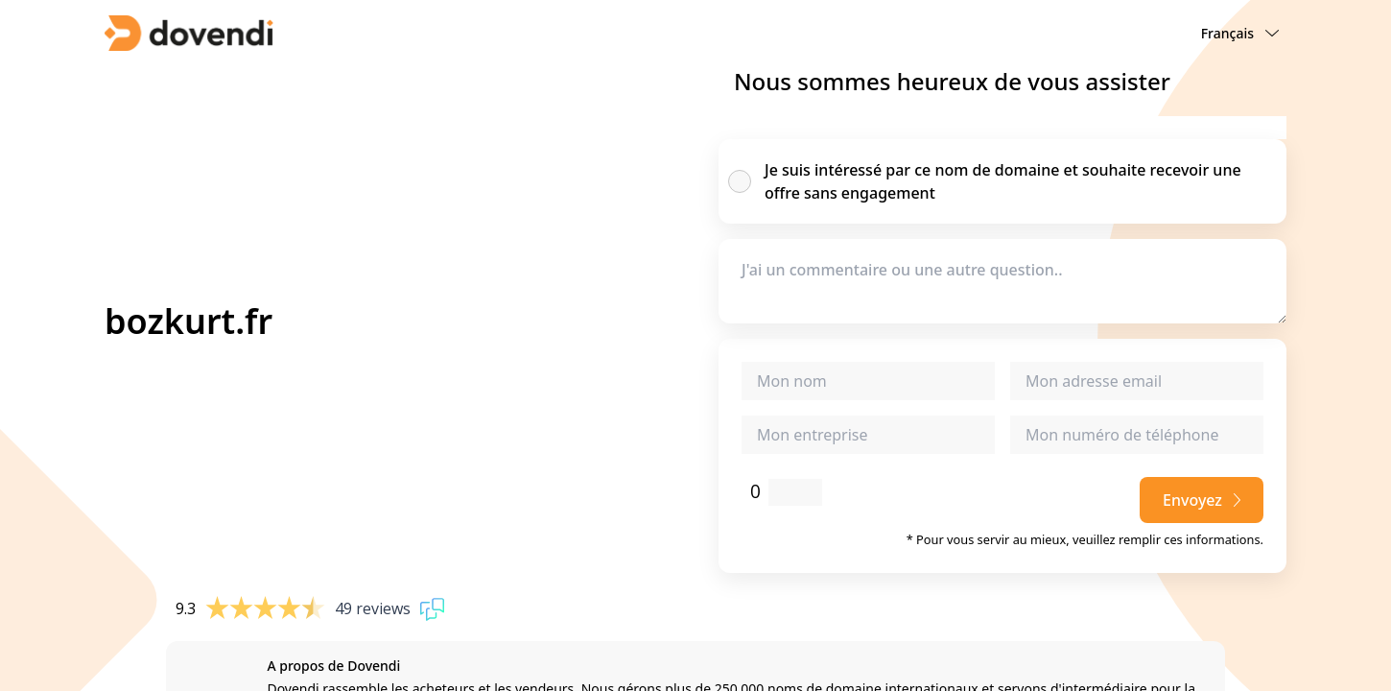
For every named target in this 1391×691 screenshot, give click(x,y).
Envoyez (1201, 500)
